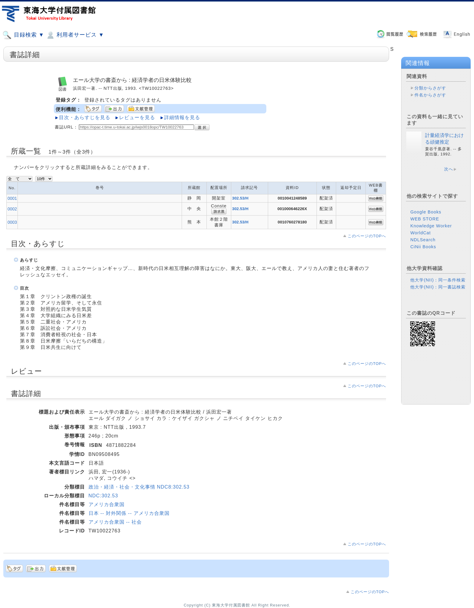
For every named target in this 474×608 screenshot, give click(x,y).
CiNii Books (423, 246)
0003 (12, 222)
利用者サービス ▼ (75, 35)
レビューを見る (137, 117)
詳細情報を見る (182, 117)
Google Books (425, 212)
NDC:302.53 (103, 495)
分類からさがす (430, 88)
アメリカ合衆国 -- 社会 (115, 522)
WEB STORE (424, 218)
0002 (12, 208)
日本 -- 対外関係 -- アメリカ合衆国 (129, 513)
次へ (448, 169)
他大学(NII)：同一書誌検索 (438, 286)
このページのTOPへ (367, 236)
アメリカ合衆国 (107, 504)
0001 (12, 198)
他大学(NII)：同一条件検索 (438, 280)
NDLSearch (422, 239)
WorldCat (420, 232)
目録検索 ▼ (23, 35)
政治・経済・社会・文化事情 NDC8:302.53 (139, 486)
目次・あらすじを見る (84, 117)
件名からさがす (430, 95)
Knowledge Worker (431, 225)
